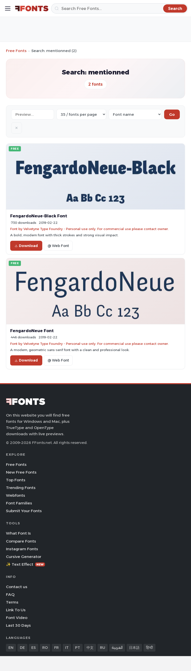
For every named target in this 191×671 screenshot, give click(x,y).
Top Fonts (15, 480)
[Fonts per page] (81, 114)
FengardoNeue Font (32, 330)
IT (67, 647)
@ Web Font (58, 246)
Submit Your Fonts (24, 510)
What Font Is (18, 533)
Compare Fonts (21, 541)
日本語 (134, 647)
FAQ (10, 594)
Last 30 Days (18, 625)
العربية (117, 647)
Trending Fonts (21, 487)
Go (172, 114)
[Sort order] (135, 114)
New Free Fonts (21, 472)
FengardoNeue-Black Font (38, 215)
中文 (90, 647)
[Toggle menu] (7, 8)
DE (22, 647)
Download (26, 246)
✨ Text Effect (25, 564)
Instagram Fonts (22, 549)
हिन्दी (149, 647)
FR (56, 647)
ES (33, 647)
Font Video (16, 617)
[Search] (119, 8)
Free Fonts (16, 50)
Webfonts (15, 495)
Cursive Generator (23, 556)
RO (45, 647)
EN (10, 647)
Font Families (19, 503)
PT (77, 647)
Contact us (16, 586)
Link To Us (16, 610)
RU (102, 647)
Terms (12, 602)
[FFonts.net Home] (31, 8)
